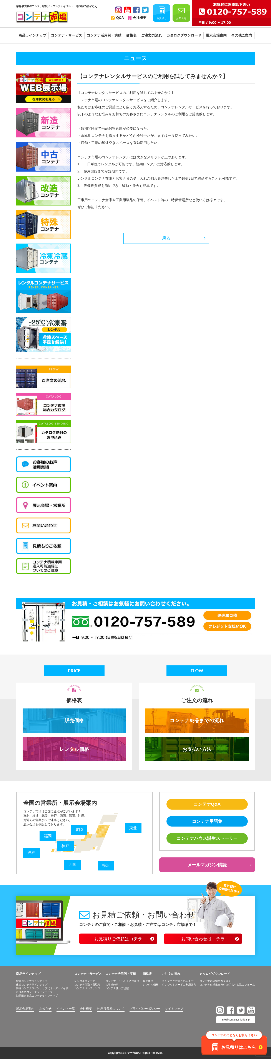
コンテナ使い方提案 (117, 988)
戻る (166, 238)
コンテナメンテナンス (87, 988)
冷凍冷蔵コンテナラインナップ (34, 992)
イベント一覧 (66, 1008)
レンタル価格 (74, 749)
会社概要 (86, 1008)
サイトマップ (174, 1008)
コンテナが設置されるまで (177, 980)
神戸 (65, 846)
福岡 (48, 836)
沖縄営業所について (111, 1008)
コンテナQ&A (207, 804)
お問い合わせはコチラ (203, 938)
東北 (133, 828)
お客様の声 (111, 984)
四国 (72, 864)
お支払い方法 (196, 749)
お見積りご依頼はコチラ (118, 938)
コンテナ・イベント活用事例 (122, 980)
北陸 (79, 829)
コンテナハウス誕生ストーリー (207, 838)
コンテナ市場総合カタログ (215, 980)
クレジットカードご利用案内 (179, 984)
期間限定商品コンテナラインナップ (37, 995)
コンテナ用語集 (207, 821)
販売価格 (74, 720)
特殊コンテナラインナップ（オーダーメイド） (43, 988)
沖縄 (31, 852)
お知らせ (45, 1008)
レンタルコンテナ (84, 980)
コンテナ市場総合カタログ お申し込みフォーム (227, 984)
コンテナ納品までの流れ (197, 720)
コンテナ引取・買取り (87, 984)
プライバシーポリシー (145, 1008)
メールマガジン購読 (207, 864)
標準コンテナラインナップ (31, 980)
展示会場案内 (25, 1008)
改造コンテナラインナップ (31, 984)
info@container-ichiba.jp (236, 1019)
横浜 (106, 865)
